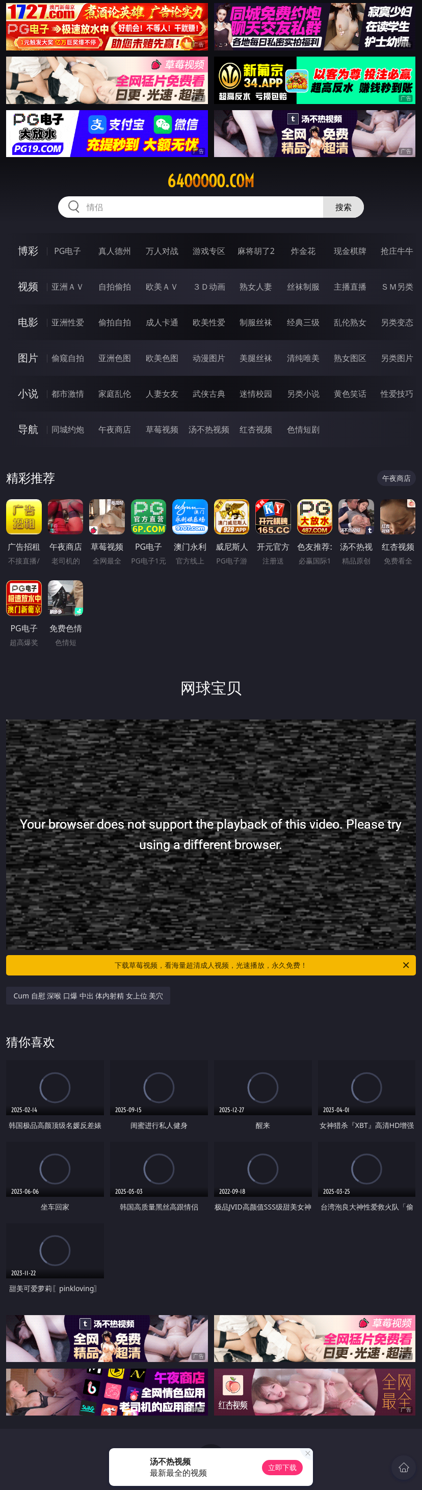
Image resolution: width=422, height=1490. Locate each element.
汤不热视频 (209, 429)
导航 (28, 429)
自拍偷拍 (114, 286)
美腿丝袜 (256, 358)
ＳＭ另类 (397, 286)
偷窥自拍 (67, 358)
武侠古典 (209, 393)
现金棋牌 (350, 250)
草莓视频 (162, 429)
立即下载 (282, 1467)
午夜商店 (114, 429)
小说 (28, 393)
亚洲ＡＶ (67, 286)
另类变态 (397, 322)
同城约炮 (67, 429)
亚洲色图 (114, 358)
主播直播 (350, 286)
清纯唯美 (303, 358)
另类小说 (303, 393)
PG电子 (67, 250)
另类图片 (397, 358)
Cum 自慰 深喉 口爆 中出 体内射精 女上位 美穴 (88, 995)
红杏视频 (256, 429)
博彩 (28, 251)
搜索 (343, 207)
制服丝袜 (256, 322)
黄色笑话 (350, 393)
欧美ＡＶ (162, 286)
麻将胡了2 (256, 250)
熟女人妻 (256, 286)
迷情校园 (256, 393)
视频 (28, 286)
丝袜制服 (303, 286)
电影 (28, 322)
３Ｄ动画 (209, 286)
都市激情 (67, 393)
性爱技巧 (397, 393)
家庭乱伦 (114, 393)
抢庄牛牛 (397, 250)
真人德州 (114, 250)
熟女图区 (350, 358)
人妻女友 (162, 393)
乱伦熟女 (350, 322)
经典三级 (303, 322)
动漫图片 (209, 358)
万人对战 (162, 250)
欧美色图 (162, 358)
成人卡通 (162, 322)
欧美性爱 (209, 322)
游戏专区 (209, 250)
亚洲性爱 (67, 322)
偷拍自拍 (114, 322)
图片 (28, 358)
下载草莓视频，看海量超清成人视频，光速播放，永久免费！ (263, 965)
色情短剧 (303, 429)
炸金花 (303, 250)
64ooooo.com (210, 181)
